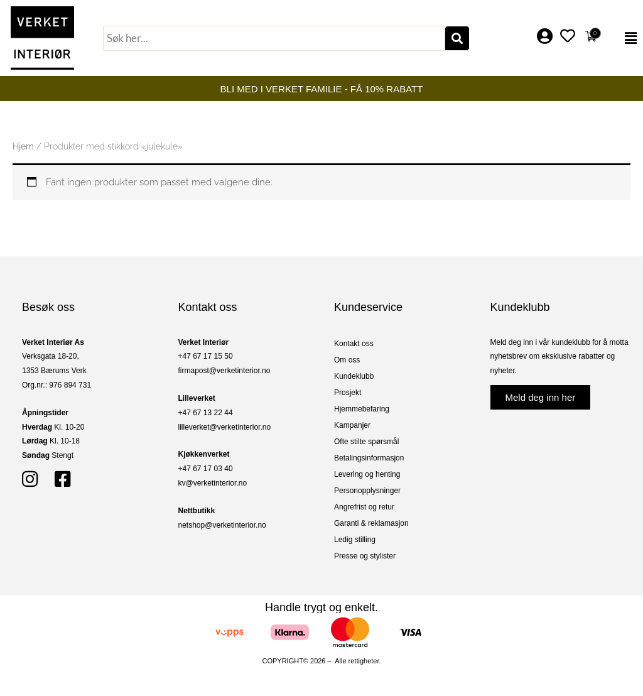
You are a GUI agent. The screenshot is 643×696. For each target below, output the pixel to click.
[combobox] (274, 38)
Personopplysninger (367, 490)
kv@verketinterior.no (212, 483)
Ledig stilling (355, 539)
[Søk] (457, 38)
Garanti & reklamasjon (371, 523)
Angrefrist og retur (364, 507)
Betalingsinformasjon (369, 458)
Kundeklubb (354, 376)
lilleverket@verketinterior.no (224, 427)
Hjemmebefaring (361, 409)
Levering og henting (367, 474)
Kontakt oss (354, 343)
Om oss (347, 360)
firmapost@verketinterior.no (224, 370)
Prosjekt (347, 392)
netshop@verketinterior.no (222, 525)
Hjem (23, 146)
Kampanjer (352, 425)
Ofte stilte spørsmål (366, 441)
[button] (624, 38)
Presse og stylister (365, 556)
